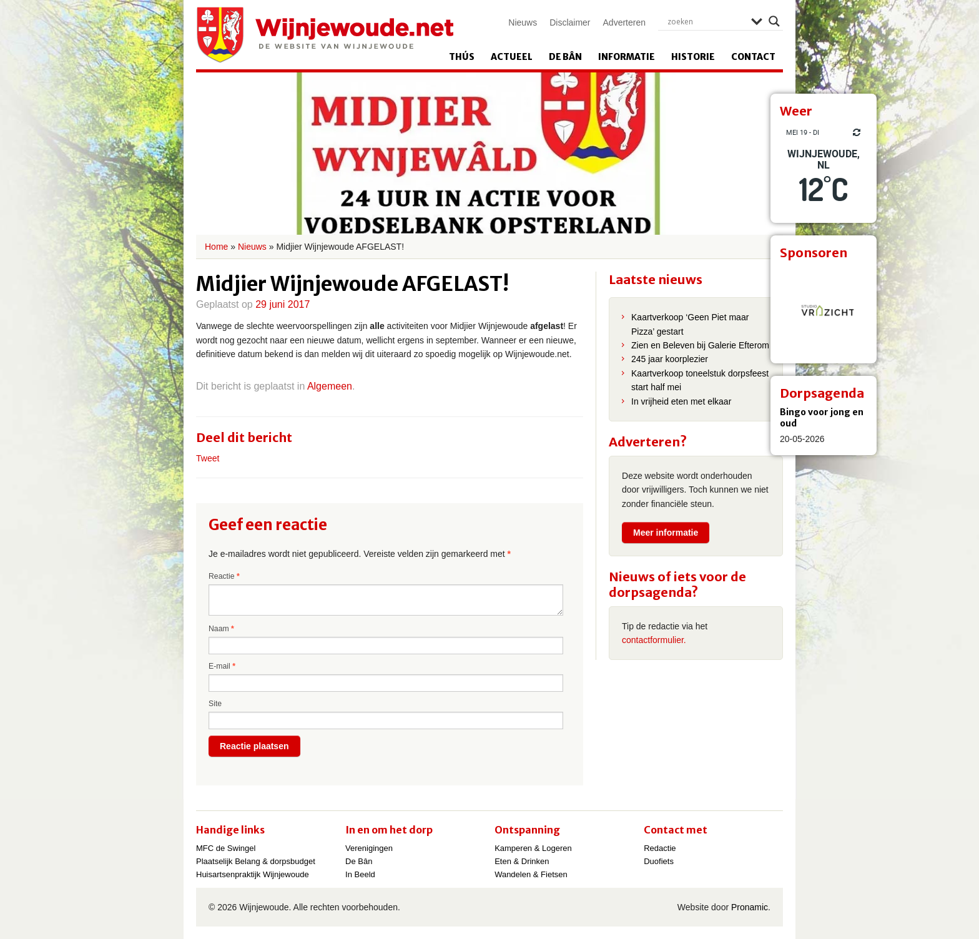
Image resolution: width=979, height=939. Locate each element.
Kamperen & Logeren (533, 848)
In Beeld (360, 874)
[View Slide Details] (823, 310)
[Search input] (706, 21)
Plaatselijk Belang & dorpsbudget (255, 861)
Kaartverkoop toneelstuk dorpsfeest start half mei (700, 380)
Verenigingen (369, 848)
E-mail (222, 666)
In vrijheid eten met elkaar (681, 401)
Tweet (207, 458)
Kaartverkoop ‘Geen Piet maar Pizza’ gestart (690, 324)
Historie (693, 56)
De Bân (565, 56)
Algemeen (329, 386)
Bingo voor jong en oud (821, 417)
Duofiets (659, 861)
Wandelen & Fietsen (531, 874)
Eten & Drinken (521, 861)
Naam (221, 628)
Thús (462, 56)
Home (216, 247)
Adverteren (624, 22)
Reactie (224, 576)
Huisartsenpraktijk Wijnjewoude (252, 874)
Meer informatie (665, 533)
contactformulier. (654, 640)
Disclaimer (569, 22)
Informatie (626, 56)
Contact (753, 56)
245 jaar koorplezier (669, 359)
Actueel (512, 56)
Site (215, 703)
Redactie (660, 848)
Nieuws (522, 22)
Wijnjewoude (324, 35)
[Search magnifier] (774, 21)
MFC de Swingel (225, 848)
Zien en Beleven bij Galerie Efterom (700, 345)
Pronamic (749, 907)
